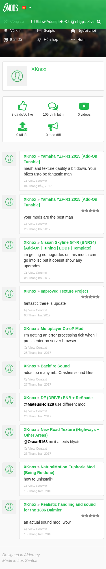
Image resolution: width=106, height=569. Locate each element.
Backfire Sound (55, 366)
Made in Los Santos (19, 560)
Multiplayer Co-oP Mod (62, 328)
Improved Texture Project (64, 291)
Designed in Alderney (21, 555)
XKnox (38, 69)
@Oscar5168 (36, 441)
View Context (35, 181)
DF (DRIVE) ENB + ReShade (67, 397)
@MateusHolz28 (39, 404)
